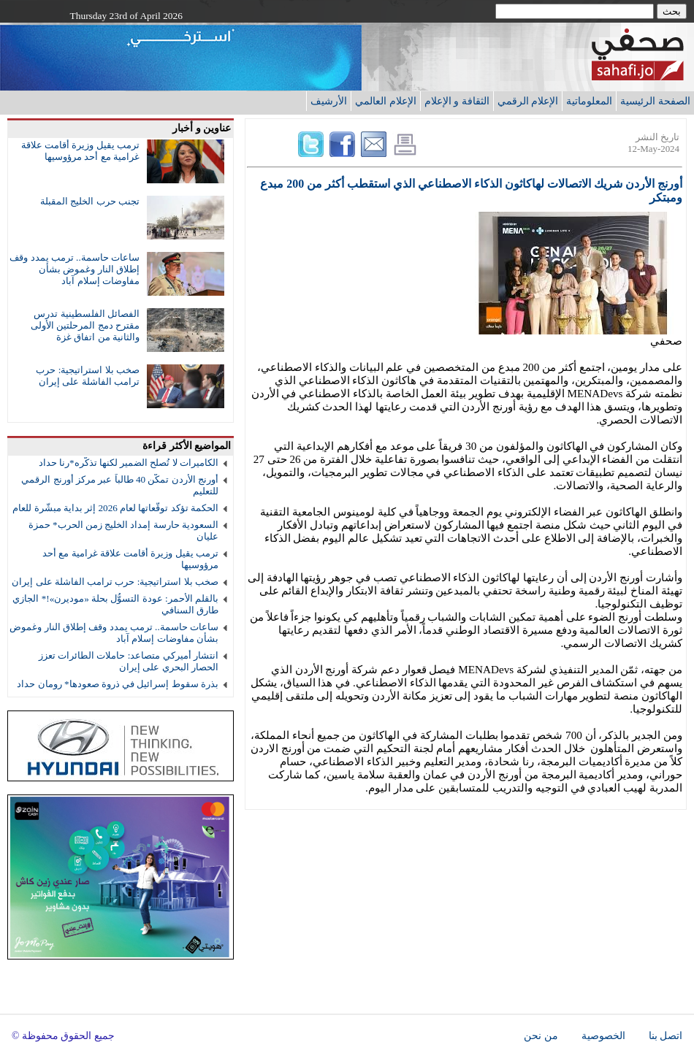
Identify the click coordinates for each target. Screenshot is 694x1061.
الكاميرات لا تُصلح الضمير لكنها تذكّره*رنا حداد (128, 462)
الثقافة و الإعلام (456, 101)
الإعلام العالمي (385, 101)
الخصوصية (603, 1035)
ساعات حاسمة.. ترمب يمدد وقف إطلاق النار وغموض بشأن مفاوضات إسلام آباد (74, 269)
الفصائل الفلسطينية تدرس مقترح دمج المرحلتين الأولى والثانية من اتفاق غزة (85, 325)
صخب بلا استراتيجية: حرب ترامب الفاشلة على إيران (88, 375)
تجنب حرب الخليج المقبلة (90, 201)
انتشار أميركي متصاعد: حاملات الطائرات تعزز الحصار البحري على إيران (128, 661)
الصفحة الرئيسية (655, 101)
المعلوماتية (589, 101)
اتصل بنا (665, 1035)
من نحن (540, 1035)
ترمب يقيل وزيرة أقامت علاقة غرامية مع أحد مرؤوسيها (80, 150)
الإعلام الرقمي (528, 101)
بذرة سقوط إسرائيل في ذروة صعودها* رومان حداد (117, 683)
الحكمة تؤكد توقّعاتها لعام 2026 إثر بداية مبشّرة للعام (115, 507)
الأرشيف (328, 101)
